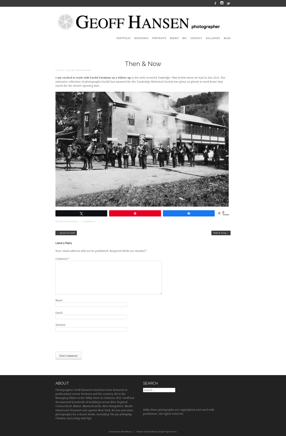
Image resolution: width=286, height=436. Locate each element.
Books (174, 38)
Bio (184, 38)
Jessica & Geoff (66, 233)
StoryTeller (149, 432)
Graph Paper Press (168, 432)
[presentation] (83, 342)
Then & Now (143, 63)
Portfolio (123, 38)
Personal (72, 221)
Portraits (159, 38)
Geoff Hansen (83, 70)
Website (60, 324)
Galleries (213, 38)
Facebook (215, 3)
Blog (227, 38)
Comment (62, 258)
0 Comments (88, 221)
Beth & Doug (221, 233)
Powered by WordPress (120, 432)
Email (59, 312)
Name (59, 300)
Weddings (141, 38)
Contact (196, 38)
